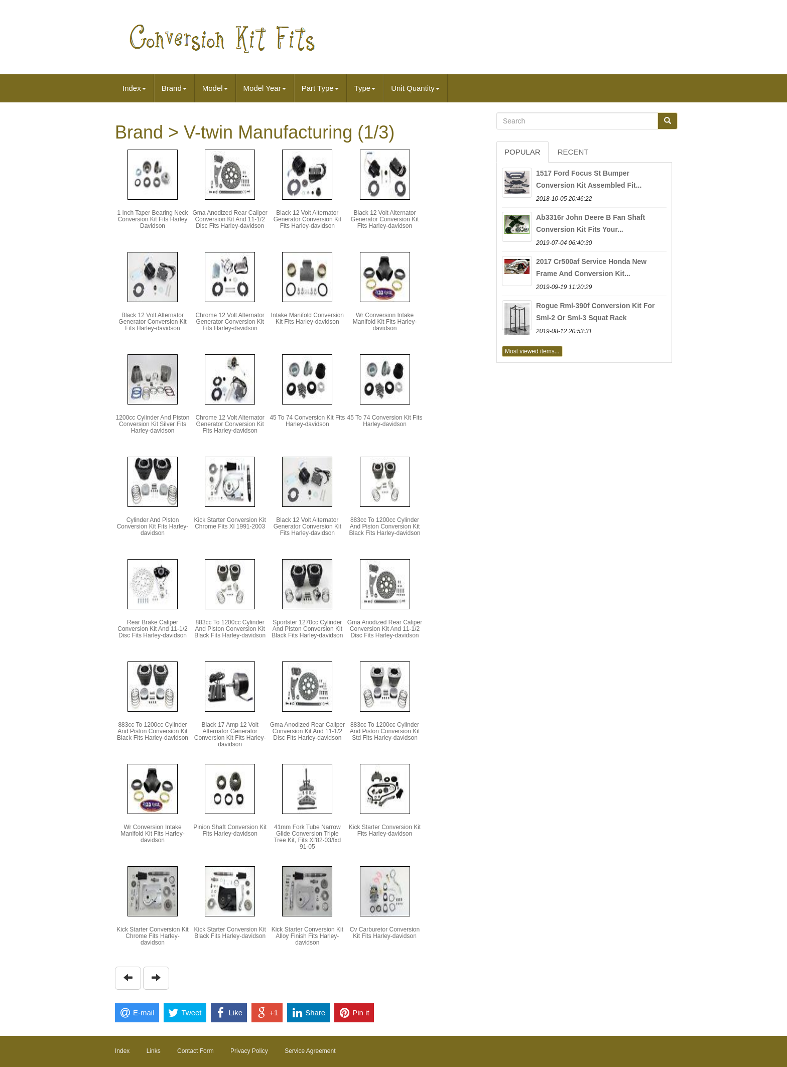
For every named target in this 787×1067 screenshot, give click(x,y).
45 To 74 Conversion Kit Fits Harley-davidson (307, 421)
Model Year (264, 88)
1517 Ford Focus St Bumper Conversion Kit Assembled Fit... (588, 179)
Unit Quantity (415, 88)
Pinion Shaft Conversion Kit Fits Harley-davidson (230, 830)
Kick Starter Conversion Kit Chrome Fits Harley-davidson (152, 936)
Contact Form (195, 1050)
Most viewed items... (532, 351)
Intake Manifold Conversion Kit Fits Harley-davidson (307, 318)
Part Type (320, 88)
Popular (522, 152)
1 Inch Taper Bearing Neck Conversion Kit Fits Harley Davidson (152, 219)
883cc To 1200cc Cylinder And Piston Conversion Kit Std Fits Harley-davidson (385, 731)
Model (215, 88)
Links (154, 1050)
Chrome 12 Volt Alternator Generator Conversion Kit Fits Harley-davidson (229, 322)
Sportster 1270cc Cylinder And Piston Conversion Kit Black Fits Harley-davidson (307, 629)
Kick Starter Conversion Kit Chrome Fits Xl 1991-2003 (230, 523)
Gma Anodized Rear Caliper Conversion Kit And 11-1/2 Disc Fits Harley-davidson (229, 219)
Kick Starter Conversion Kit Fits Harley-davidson (385, 830)
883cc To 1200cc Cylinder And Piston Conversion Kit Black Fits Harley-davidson (384, 526)
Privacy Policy (249, 1050)
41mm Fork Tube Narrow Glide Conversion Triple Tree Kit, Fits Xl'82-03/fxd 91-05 (307, 837)
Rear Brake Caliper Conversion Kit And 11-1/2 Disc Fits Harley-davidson (152, 629)
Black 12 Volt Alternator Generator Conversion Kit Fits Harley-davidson (307, 219)
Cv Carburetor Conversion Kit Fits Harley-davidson (385, 933)
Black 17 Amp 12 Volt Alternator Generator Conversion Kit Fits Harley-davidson (230, 734)
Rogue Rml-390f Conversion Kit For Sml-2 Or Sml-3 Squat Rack (595, 312)
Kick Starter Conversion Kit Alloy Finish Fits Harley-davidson (307, 936)
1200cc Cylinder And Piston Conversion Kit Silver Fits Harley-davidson (153, 424)
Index (134, 88)
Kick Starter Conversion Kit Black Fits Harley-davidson (230, 933)
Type (365, 88)
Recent (573, 152)
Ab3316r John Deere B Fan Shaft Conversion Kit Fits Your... (590, 223)
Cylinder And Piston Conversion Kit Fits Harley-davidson (153, 526)
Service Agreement (310, 1050)
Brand (174, 88)
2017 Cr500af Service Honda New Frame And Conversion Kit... (591, 267)
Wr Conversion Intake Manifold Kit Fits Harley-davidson (385, 322)
